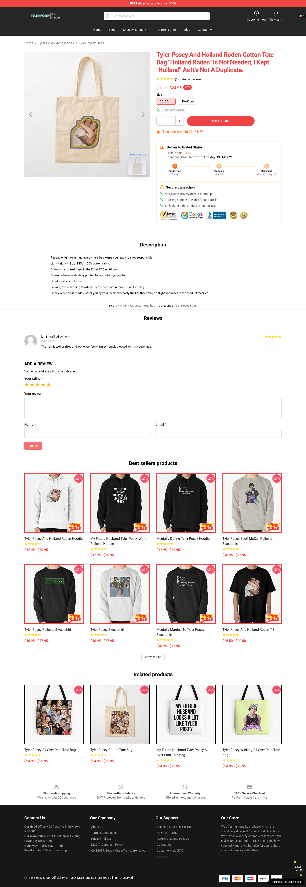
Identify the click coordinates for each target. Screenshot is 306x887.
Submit (33, 446)
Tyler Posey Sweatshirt (107, 630)
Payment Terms (167, 832)
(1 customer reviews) (189, 79)
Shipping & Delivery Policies (174, 826)
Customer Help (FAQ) (171, 850)
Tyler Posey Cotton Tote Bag (111, 750)
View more (153, 657)
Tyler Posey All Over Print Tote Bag (50, 750)
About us (97, 826)
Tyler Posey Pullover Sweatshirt (47, 630)
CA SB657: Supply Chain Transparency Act (118, 850)
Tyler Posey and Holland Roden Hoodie (53, 539)
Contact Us (164, 844)
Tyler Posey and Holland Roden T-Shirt (251, 630)
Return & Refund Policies (173, 838)
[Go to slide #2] (98, 187)
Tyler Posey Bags (91, 43)
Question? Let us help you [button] (286, 881)
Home (28, 43)
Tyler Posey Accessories (56, 43)
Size (159, 94)
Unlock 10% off (298, 869)
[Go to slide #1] (76, 187)
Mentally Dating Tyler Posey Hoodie (183, 539)
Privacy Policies (101, 838)
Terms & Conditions (104, 832)
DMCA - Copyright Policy (107, 844)
